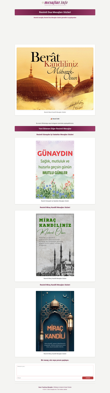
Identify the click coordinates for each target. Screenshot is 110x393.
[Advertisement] (55, 32)
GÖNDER (87, 377)
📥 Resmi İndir (55, 119)
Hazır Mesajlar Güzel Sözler (55, 3)
